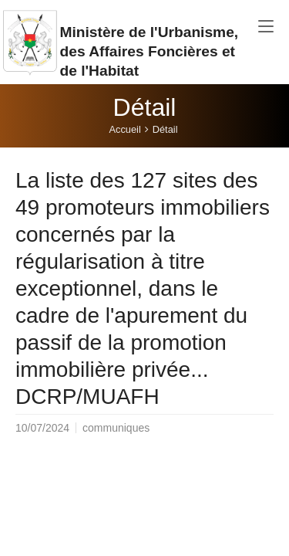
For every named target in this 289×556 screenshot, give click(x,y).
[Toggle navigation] (266, 27)
